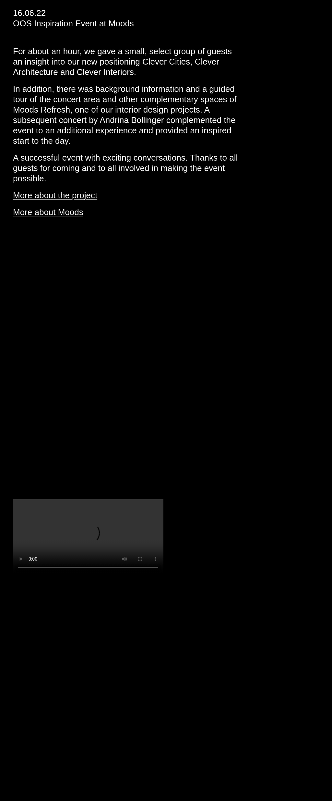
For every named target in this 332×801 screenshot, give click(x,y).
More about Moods (48, 212)
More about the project (55, 195)
